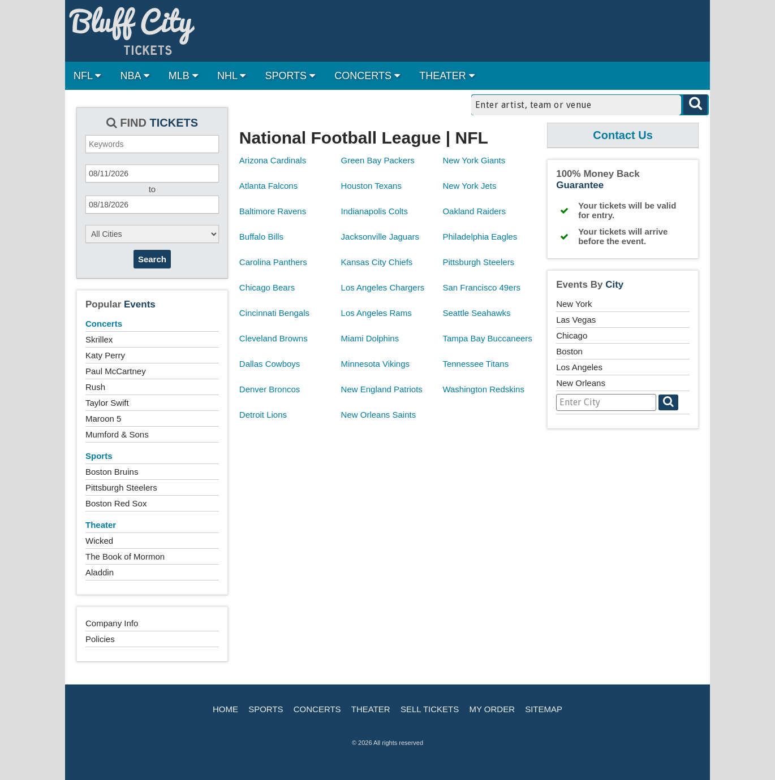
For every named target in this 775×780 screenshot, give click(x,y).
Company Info (111, 623)
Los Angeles (579, 367)
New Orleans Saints (378, 414)
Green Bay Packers (378, 160)
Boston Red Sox (116, 503)
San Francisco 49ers (481, 287)
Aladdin (99, 572)
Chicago (571, 335)
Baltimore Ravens (272, 211)
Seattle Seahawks (476, 313)
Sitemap (543, 709)
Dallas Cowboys (269, 364)
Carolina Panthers (273, 262)
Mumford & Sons (117, 434)
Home (225, 709)
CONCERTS (367, 75)
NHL (231, 75)
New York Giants (473, 160)
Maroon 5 (103, 418)
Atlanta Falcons (268, 185)
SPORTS (290, 75)
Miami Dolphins (370, 338)
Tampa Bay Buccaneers (487, 338)
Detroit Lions (263, 414)
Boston (569, 351)
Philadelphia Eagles (479, 236)
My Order (492, 709)
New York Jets (469, 185)
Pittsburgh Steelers (121, 487)
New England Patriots (382, 389)
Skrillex (99, 339)
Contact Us (623, 135)
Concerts (103, 323)
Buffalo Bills (261, 236)
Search (152, 259)
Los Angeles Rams (376, 313)
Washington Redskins (483, 389)
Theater (100, 525)
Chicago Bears (267, 287)
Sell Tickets (430, 709)
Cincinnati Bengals (274, 313)
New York (574, 304)
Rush (95, 387)
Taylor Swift (107, 403)
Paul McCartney (115, 371)
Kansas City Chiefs (377, 262)
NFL (87, 75)
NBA (134, 75)
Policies (100, 639)
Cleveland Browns (273, 338)
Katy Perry (105, 355)
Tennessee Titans (475, 364)
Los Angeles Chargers (383, 287)
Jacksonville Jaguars (380, 236)
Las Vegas (576, 319)
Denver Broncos (269, 389)
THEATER (447, 75)
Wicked (99, 540)
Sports (99, 456)
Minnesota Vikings (375, 364)
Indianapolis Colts (374, 211)
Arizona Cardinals (272, 160)
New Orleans (580, 383)
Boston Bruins (111, 471)
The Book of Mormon (125, 556)
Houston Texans (371, 185)
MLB (183, 75)
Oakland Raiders (474, 211)
